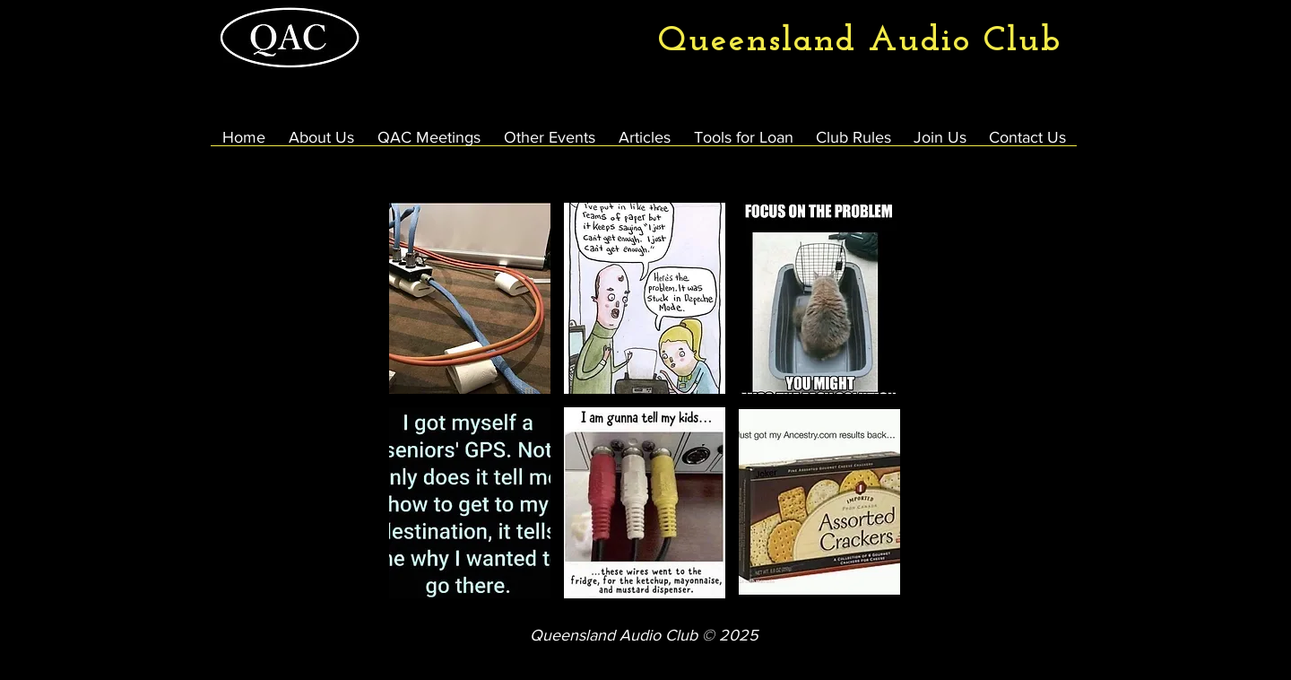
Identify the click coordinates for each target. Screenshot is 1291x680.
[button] (469, 298)
